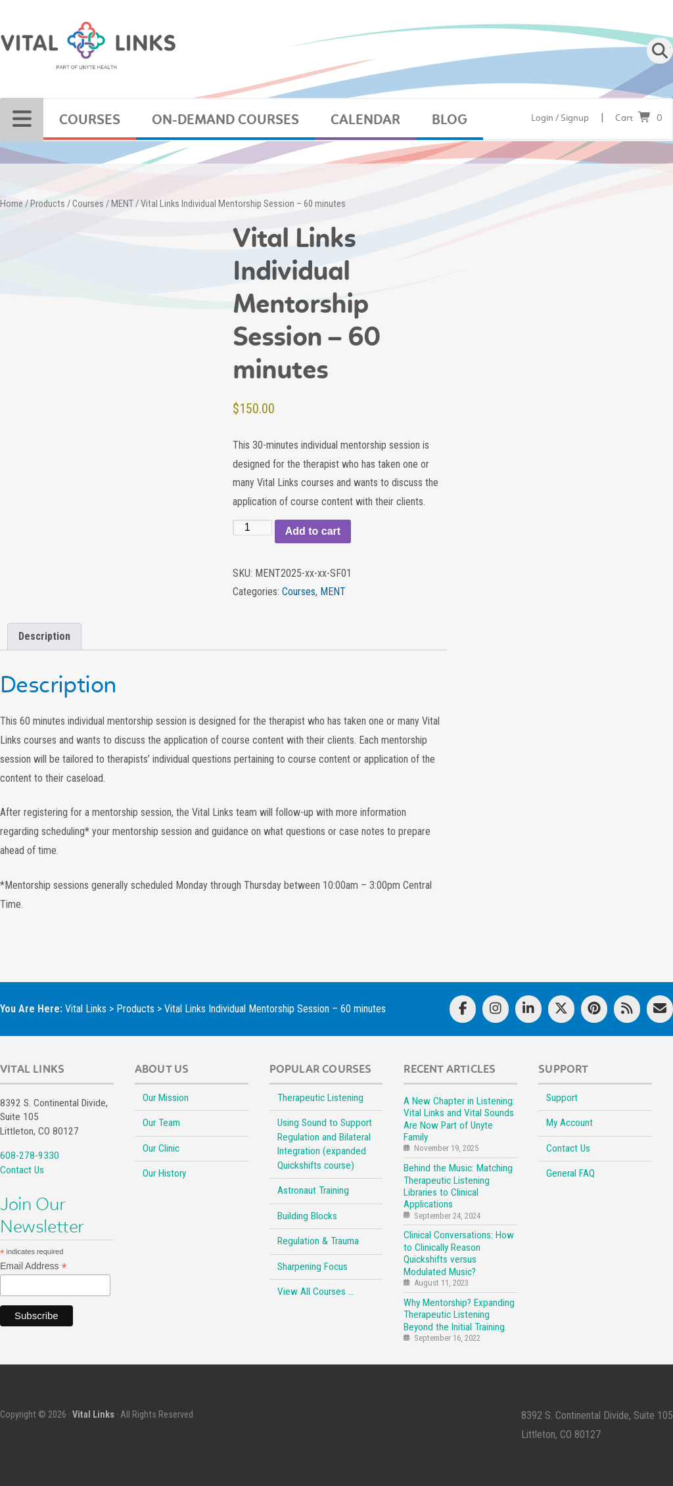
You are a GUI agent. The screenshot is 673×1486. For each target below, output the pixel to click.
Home (11, 204)
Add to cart (312, 531)
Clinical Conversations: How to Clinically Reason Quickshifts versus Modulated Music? (459, 1253)
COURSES (89, 119)
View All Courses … (315, 1291)
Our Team (161, 1123)
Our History (164, 1173)
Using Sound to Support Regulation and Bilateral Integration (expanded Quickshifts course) (324, 1144)
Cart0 (638, 118)
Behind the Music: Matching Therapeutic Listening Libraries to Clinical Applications (458, 1186)
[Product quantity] (252, 527)
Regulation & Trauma (318, 1241)
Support (562, 1098)
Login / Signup (560, 118)
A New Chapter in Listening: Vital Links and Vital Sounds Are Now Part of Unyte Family (459, 1119)
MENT (122, 204)
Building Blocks (307, 1216)
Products (47, 204)
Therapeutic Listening (320, 1098)
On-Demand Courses (225, 119)
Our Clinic (161, 1148)
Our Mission (166, 1098)
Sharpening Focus (312, 1266)
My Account (569, 1123)
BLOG (449, 119)
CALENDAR (365, 119)
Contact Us (22, 1170)
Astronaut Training (313, 1190)
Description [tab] (44, 636)
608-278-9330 (29, 1155)
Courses (88, 204)
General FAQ (570, 1173)
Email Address (33, 1266)
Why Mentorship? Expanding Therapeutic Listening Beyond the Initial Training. (459, 1315)
